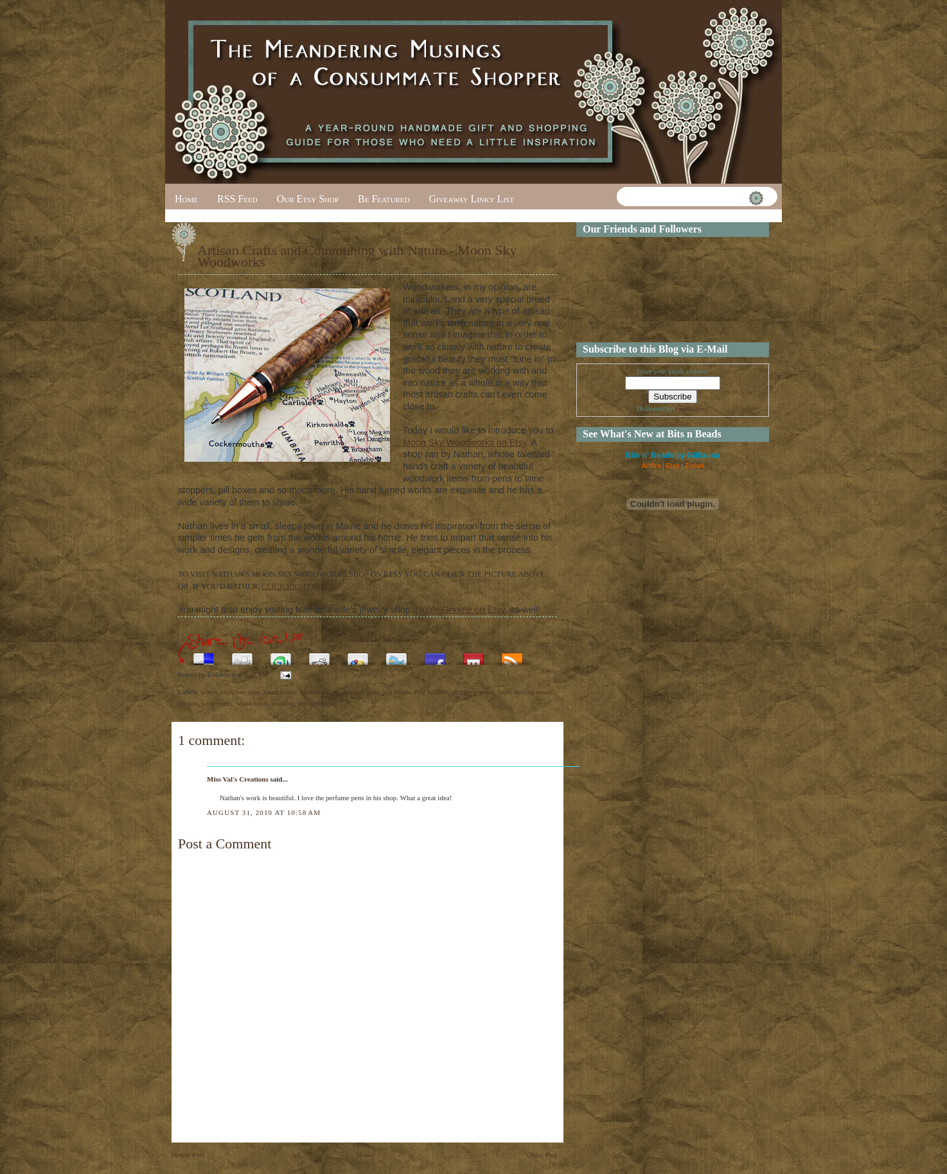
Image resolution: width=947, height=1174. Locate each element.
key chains (348, 692)
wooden (282, 703)
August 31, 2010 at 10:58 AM (264, 812)
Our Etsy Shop (308, 198)
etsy (226, 692)
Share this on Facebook (435, 655)
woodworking (317, 703)
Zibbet (694, 465)
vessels (188, 703)
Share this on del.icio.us (203, 655)
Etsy (672, 465)
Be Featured (383, 198)
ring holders (431, 692)
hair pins (247, 692)
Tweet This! (396, 655)
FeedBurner (692, 408)
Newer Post (188, 1155)
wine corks (217, 703)
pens (373, 692)
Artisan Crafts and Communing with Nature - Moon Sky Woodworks (357, 256)
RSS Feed (237, 198)
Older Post (542, 1155)
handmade (315, 692)
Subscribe (512, 655)
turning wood (533, 692)
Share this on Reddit (319, 655)
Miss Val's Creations (238, 779)
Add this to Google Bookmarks (358, 655)
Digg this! (242, 655)
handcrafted (280, 692)
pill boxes (397, 692)
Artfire (650, 465)
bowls (208, 692)
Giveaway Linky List (471, 198)
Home (186, 198)
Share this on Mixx (473, 655)
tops (504, 692)
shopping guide (473, 692)
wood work (252, 703)
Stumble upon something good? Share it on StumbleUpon (280, 655)
